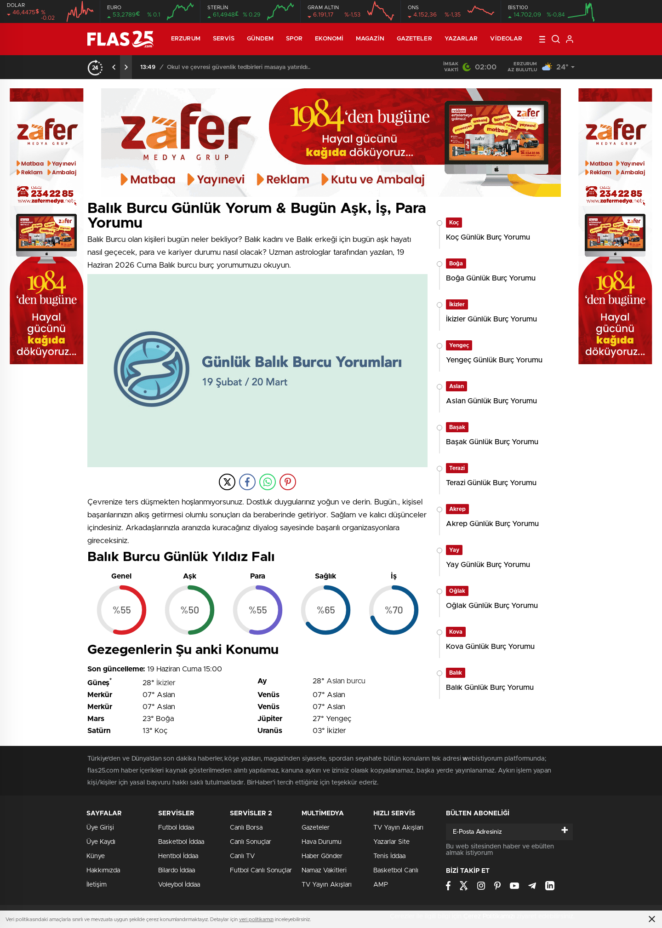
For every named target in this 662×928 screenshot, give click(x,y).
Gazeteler (414, 39)
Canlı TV (242, 856)
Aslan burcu (345, 681)
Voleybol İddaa (179, 885)
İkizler (166, 683)
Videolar (506, 39)
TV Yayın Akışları (327, 885)
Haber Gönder (322, 856)
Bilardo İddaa (176, 870)
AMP (380, 885)
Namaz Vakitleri (324, 870)
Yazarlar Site (391, 842)
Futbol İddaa (176, 828)
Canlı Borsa (246, 828)
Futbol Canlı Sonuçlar (261, 870)
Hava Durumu (322, 842)
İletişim (96, 885)
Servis (224, 39)
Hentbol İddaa (178, 856)
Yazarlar (461, 39)
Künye (95, 856)
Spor (294, 39)
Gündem (260, 39)
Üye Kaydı (100, 842)
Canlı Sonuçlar (250, 842)
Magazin (370, 39)
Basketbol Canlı (395, 870)
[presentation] (114, 67)
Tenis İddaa (389, 856)
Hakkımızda (103, 870)
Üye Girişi (100, 828)
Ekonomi (329, 39)
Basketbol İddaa (181, 842)
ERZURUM (185, 39)
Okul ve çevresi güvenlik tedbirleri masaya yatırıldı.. (238, 67)
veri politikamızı (256, 919)
